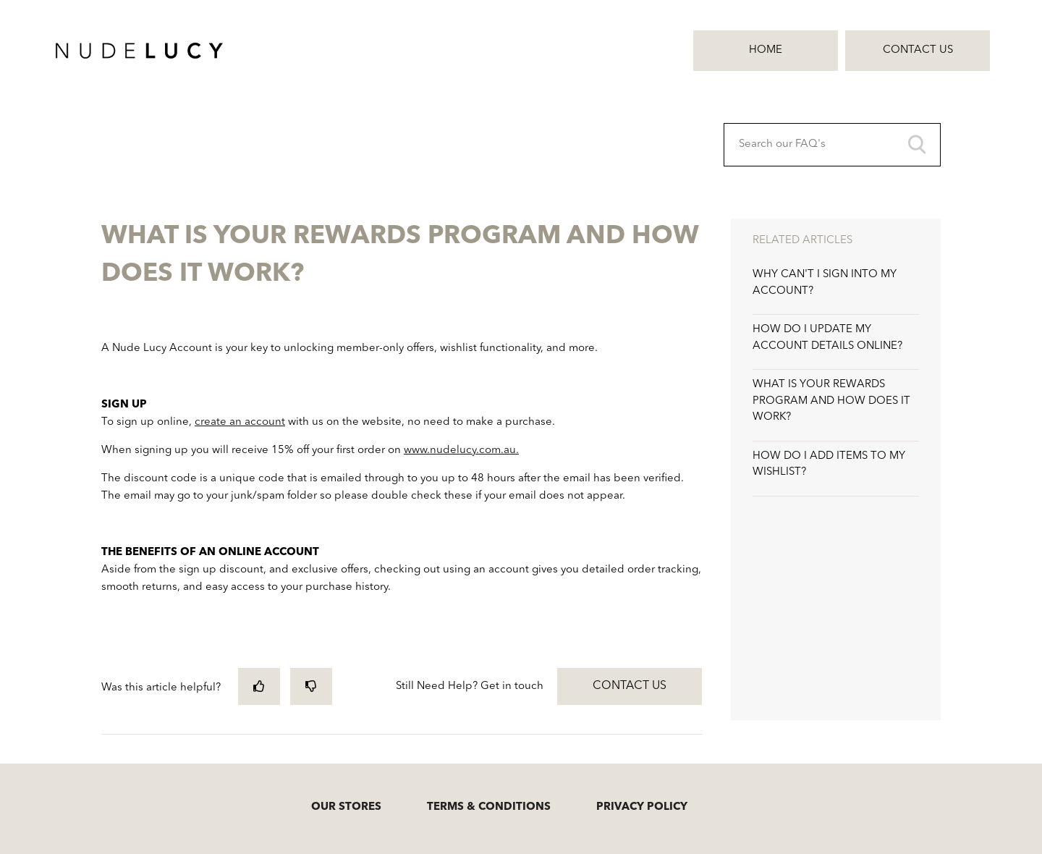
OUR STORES (346, 807)
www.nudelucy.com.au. (461, 450)
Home (765, 50)
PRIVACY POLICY (641, 807)
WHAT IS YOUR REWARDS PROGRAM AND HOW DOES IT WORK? (831, 401)
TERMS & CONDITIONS (489, 807)
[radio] (259, 686)
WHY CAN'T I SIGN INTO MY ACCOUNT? (825, 283)
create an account (240, 422)
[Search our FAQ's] (832, 144)
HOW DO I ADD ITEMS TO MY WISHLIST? (829, 464)
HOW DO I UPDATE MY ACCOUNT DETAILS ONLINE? (827, 338)
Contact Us (918, 50)
